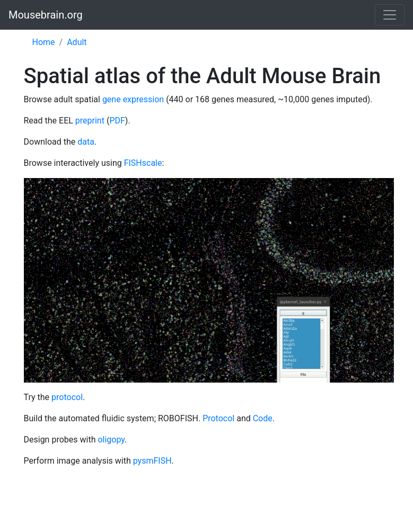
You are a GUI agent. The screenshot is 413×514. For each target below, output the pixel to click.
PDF (117, 121)
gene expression (133, 99)
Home (43, 42)
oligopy (111, 440)
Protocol (218, 418)
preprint (89, 121)
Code (263, 418)
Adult (76, 42)
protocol (67, 397)
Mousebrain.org (45, 14)
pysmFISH (152, 461)
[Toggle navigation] (390, 14)
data (85, 142)
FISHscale (143, 163)
